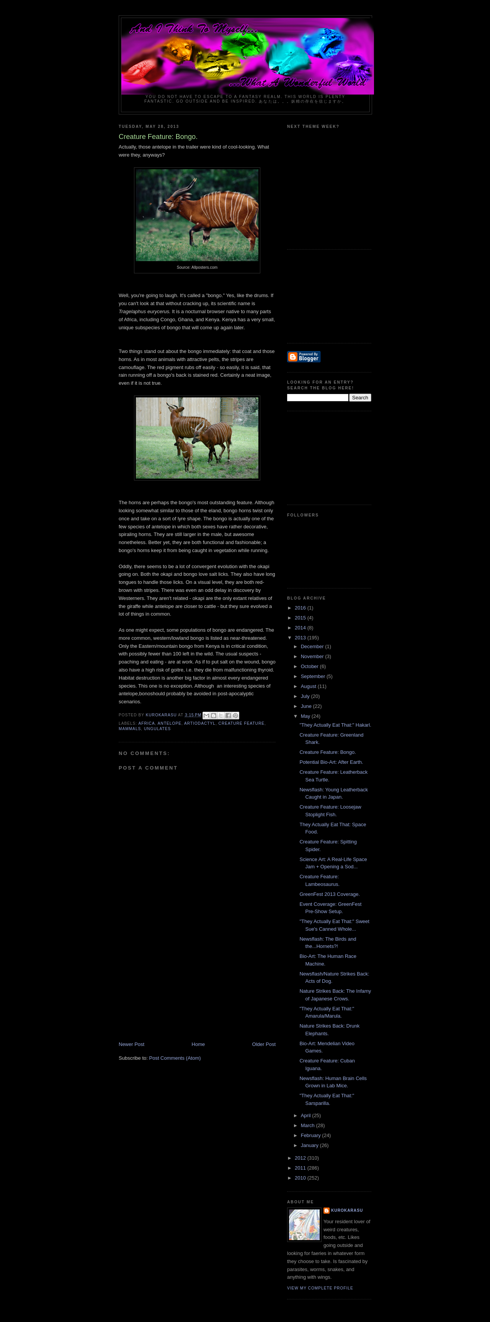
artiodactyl (200, 723)
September (314, 676)
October (310, 666)
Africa (146, 723)
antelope (169, 723)
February (311, 1135)
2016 (301, 608)
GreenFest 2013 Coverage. (329, 894)
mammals (130, 729)
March (308, 1125)
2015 (301, 618)
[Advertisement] (176, 987)
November (313, 656)
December (313, 646)
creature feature (242, 723)
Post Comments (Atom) (175, 1058)
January (310, 1145)
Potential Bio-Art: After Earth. (331, 762)
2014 (301, 628)
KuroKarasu (347, 1210)
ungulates (157, 729)
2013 (301, 638)
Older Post (264, 1044)
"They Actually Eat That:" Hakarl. (335, 725)
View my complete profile (320, 1288)
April (306, 1115)
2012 (301, 1158)
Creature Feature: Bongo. (327, 752)
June (307, 706)
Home (198, 1044)
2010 (301, 1178)
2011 (301, 1168)
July (306, 696)
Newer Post (131, 1044)
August (309, 686)
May (306, 716)
